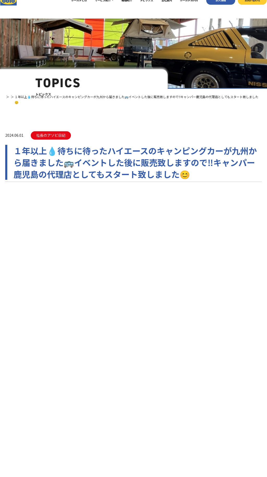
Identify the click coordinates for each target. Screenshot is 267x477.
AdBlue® (182, 437)
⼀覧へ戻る (133, 223)
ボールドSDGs (182, 9)
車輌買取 (182, 420)
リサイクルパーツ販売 (190, 432)
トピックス (140, 9)
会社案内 (160, 9)
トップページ (145, 413)
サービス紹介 (96, 9)
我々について (145, 422)
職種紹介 (120, 9)
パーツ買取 (183, 426)
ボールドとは (72, 9)
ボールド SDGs (148, 441)
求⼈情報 (214, 9)
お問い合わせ (245, 9)
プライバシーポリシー (220, 459)
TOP (8, 96)
